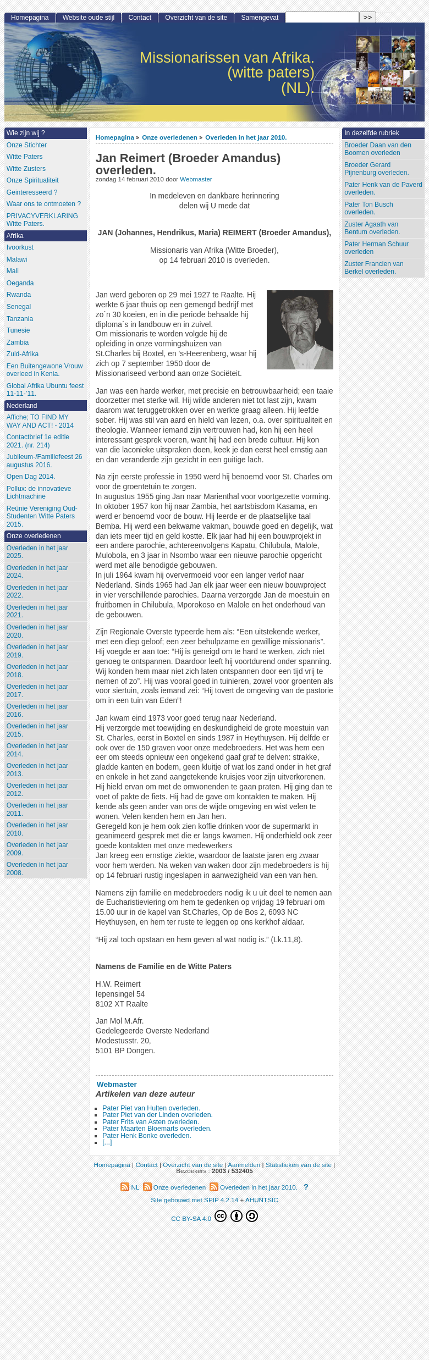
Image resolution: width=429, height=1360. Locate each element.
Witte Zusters (26, 169)
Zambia (18, 342)
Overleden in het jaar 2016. (37, 710)
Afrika (15, 236)
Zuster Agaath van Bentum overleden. (372, 228)
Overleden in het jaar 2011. (37, 809)
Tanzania (20, 319)
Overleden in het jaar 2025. (37, 552)
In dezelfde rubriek (371, 133)
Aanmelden (244, 1164)
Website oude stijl (89, 17)
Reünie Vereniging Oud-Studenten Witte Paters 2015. (42, 516)
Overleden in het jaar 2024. (37, 572)
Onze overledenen (169, 137)
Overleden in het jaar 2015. (37, 730)
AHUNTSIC (261, 1199)
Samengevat (259, 17)
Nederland (22, 406)
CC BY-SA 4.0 (214, 1216)
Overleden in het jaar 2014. (37, 750)
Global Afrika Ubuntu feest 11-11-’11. (45, 390)
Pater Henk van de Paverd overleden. (383, 189)
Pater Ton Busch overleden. (368, 209)
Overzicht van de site (196, 17)
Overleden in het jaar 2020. (37, 631)
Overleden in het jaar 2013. (37, 770)
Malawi (17, 259)
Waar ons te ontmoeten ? (44, 204)
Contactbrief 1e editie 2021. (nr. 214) (38, 441)
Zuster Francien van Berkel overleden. (374, 268)
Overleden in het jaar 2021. (37, 612)
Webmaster (196, 179)
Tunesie (18, 330)
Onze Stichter (27, 145)
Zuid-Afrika (22, 354)
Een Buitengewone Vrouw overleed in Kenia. (45, 370)
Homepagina (115, 137)
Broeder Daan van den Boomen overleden (377, 149)
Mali (13, 271)
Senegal (19, 307)
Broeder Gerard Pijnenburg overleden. (376, 169)
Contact (139, 17)
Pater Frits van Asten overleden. (150, 1122)
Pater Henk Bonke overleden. (146, 1136)
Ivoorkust (20, 247)
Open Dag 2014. (31, 476)
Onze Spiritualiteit (33, 180)
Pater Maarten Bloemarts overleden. (157, 1128)
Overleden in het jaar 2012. (37, 790)
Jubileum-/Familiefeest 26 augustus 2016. (44, 461)
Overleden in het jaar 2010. (246, 137)
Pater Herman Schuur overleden (376, 248)
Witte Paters (25, 157)
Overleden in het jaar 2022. (37, 592)
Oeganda (20, 283)
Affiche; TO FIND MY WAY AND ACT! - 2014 (40, 421)
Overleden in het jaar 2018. (37, 671)
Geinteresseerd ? (32, 192)
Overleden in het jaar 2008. (37, 869)
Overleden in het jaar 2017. (37, 691)
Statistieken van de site (299, 1164)
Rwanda (19, 294)
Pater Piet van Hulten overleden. (151, 1108)
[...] (107, 1142)
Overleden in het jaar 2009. (37, 849)
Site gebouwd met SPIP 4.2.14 (194, 1199)
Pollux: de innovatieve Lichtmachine (39, 493)
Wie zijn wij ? (26, 133)
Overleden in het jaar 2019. (37, 651)
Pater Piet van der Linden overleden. (157, 1115)
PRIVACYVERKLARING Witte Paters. (42, 220)
